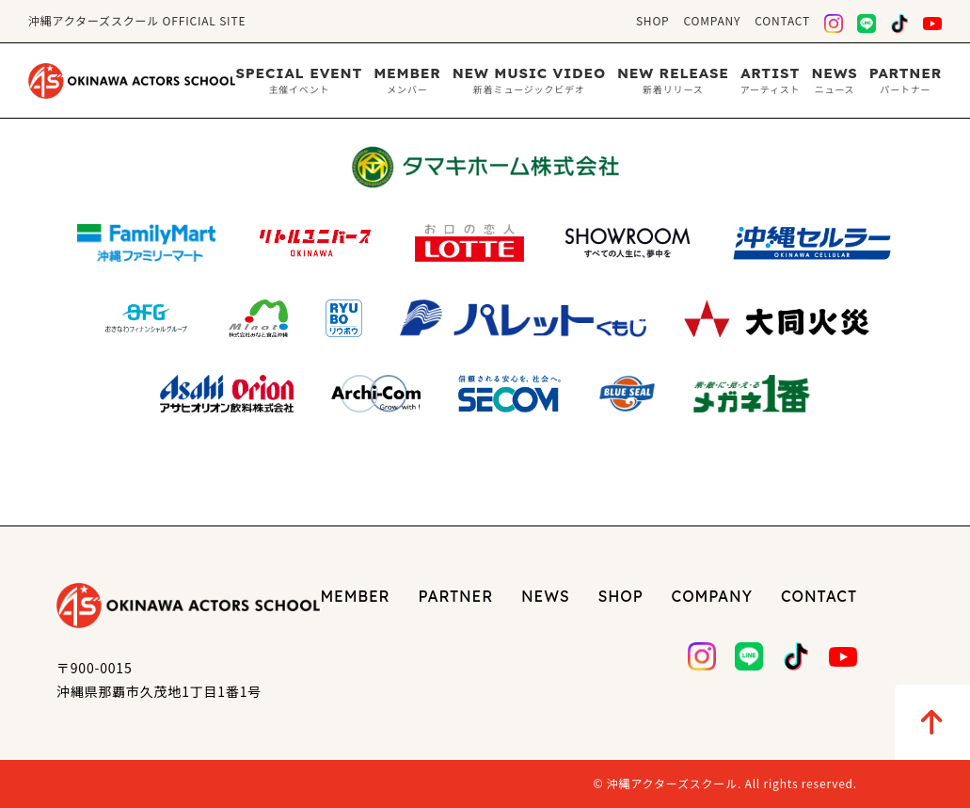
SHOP (653, 20)
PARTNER (456, 596)
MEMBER (355, 596)
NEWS (545, 596)
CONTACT (782, 20)
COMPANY (712, 20)
